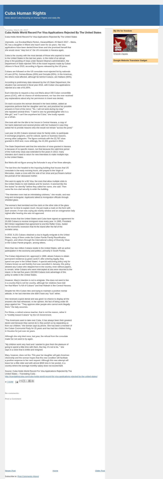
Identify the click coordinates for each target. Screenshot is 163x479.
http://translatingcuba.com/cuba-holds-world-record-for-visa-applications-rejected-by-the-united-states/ (51, 376)
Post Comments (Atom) (28, 476)
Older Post (100, 470)
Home (55, 470)
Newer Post (10, 470)
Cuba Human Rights (25, 13)
